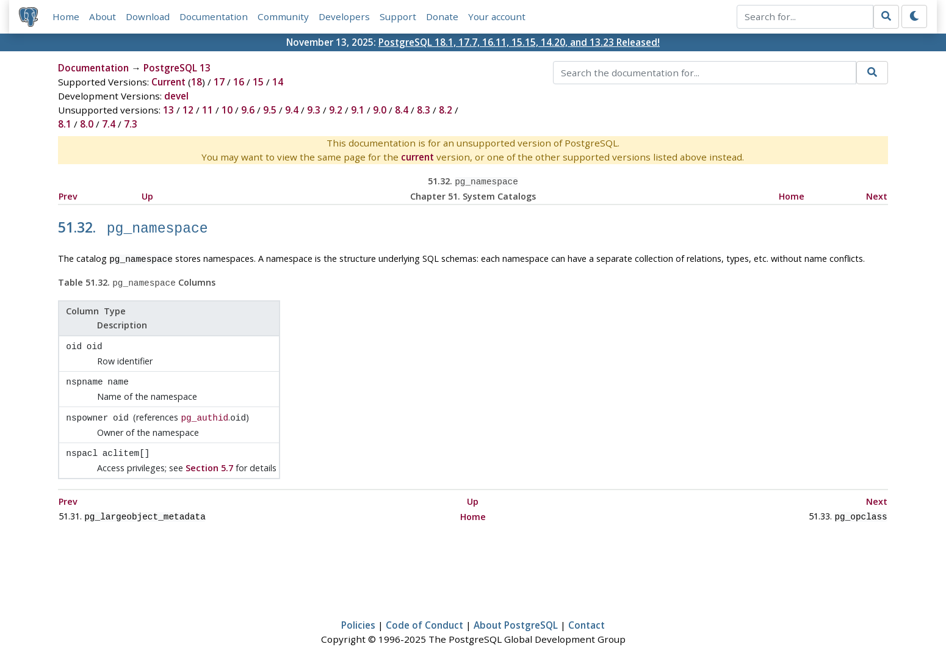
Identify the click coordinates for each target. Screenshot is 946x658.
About (102, 16)
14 (277, 82)
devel (176, 96)
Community (283, 16)
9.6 (248, 110)
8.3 (423, 110)
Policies (358, 613)
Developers (344, 16)
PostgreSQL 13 (177, 68)
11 (207, 110)
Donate (442, 16)
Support (398, 16)
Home (65, 16)
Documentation (213, 16)
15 (258, 82)
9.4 (291, 110)
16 (238, 82)
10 (227, 110)
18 (196, 82)
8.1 (64, 124)
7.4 (108, 124)
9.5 (269, 110)
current (417, 157)
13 (168, 110)
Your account (496, 16)
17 (219, 82)
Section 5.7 (209, 457)
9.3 (313, 110)
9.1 (357, 110)
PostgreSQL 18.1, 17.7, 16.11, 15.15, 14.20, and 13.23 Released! (519, 42)
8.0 (86, 124)
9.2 (335, 110)
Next (876, 195)
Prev (68, 195)
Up (147, 195)
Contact (586, 613)
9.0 (379, 110)
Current (168, 82)
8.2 (445, 110)
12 (187, 110)
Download (148, 16)
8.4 (401, 110)
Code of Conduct (424, 613)
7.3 (130, 124)
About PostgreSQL (516, 613)
